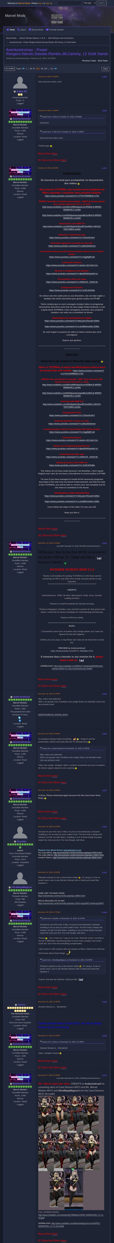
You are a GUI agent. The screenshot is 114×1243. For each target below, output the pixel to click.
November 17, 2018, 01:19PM (49, 1035)
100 (45, 68)
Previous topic (89, 61)
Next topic (103, 61)
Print (105, 69)
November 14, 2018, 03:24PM (49, 872)
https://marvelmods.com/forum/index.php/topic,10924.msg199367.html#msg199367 (71, 903)
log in (40, 3)
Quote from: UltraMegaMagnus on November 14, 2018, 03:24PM (67, 960)
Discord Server (36, 30)
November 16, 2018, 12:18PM (49, 1002)
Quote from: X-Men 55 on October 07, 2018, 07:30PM (63, 132)
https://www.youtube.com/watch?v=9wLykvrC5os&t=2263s (72, 321)
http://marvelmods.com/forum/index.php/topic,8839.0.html (77, 858)
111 (52, 68)
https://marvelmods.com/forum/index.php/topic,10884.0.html (61, 896)
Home (10, 30)
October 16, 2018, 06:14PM (48, 168)
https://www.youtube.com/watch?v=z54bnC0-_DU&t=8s (72, 282)
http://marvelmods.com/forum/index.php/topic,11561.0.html (79, 855)
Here (54, 153)
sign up (49, 3)
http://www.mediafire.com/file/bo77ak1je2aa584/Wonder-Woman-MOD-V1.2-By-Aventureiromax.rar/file (77, 667)
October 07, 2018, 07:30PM (48, 76)
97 (34, 68)
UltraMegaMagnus (21, 887)
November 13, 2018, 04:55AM (49, 790)
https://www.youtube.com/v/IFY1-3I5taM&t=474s (72, 651)
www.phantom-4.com (72, 850)
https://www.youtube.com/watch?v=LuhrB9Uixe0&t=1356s (72, 326)
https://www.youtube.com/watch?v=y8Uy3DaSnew (72, 246)
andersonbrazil (21, 697)
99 (42, 68)
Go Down (9, 69)
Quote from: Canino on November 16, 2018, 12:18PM (62, 1042)
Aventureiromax (21, 118)
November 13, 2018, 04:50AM (49, 734)
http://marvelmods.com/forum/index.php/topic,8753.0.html (77, 853)
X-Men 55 (21, 91)
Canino (22, 1004)
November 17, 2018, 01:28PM (49, 1075)
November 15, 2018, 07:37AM (49, 912)
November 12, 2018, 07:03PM (49, 694)
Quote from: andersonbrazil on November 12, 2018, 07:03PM (65, 748)
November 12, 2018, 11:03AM (49, 543)
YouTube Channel (55, 30)
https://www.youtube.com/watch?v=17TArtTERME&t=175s (72, 196)
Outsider (21, 841)
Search (21, 30)
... (28, 68)
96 (31, 68)
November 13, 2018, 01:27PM (49, 826)
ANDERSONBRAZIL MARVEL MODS (53, 715)
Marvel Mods (15, 16)
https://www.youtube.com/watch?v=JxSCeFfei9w (72, 290)
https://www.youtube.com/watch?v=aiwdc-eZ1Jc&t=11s (72, 265)
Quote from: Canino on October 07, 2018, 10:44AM (62, 117)
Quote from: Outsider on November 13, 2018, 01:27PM (63, 918)
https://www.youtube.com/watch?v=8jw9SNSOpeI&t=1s (72, 273)
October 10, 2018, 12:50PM (48, 110)
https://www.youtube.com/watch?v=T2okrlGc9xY (72, 237)
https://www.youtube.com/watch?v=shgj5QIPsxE (72, 257)
